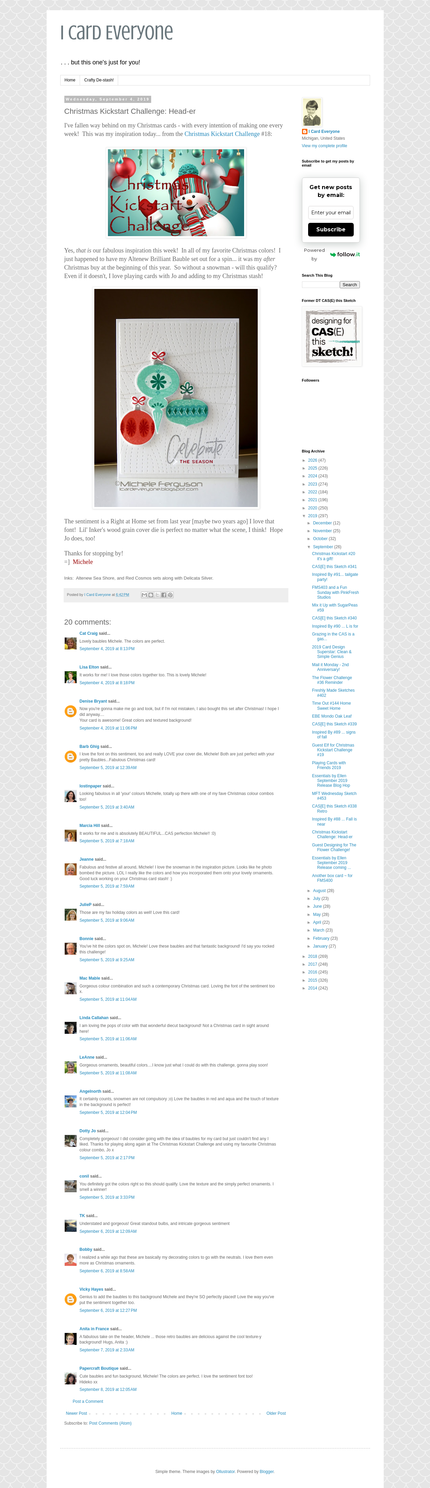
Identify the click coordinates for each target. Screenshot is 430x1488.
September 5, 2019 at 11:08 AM (108, 1073)
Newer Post (76, 1413)
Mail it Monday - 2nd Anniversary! (330, 667)
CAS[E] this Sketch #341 (334, 566)
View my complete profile (324, 145)
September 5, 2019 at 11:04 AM (108, 999)
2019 (313, 515)
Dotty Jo (88, 1131)
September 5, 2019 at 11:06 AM (108, 1039)
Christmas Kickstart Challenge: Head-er (332, 834)
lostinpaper (91, 786)
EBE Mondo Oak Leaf (331, 716)
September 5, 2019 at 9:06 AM (107, 920)
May (317, 914)
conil (84, 1176)
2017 (313, 964)
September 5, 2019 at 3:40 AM (107, 807)
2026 (313, 460)
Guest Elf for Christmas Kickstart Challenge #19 (333, 750)
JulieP (86, 904)
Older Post (276, 1413)
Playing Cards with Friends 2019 (329, 765)
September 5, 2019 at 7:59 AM (107, 886)
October (321, 538)
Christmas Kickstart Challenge (222, 134)
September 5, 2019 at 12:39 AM (108, 767)
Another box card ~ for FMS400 (332, 878)
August (320, 890)
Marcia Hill (90, 825)
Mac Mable (90, 978)
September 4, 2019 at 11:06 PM (108, 728)
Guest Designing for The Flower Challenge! (334, 847)
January (321, 946)
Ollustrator (225, 1471)
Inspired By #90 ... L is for (335, 626)
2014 (313, 988)
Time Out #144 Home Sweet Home (331, 705)
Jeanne (87, 859)
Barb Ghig (89, 746)
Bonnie (87, 938)
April (317, 922)
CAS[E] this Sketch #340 (334, 618)
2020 (313, 508)
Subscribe (331, 229)
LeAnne (87, 1057)
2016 (313, 972)
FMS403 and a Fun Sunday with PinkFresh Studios (335, 592)
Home (70, 80)
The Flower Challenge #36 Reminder (332, 680)
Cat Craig (89, 633)
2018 (313, 956)
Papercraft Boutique (99, 1368)
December (323, 523)
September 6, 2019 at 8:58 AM (107, 1271)
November (323, 530)
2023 (313, 484)
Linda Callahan (94, 1017)
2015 (313, 980)
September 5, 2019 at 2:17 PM (107, 1157)
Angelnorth (90, 1091)
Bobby (86, 1249)
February (321, 938)
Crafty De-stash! (99, 80)
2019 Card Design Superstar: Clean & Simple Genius (331, 652)
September (323, 546)
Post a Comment (88, 1401)
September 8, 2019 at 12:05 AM (108, 1389)
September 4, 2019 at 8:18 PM (107, 682)
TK (82, 1215)
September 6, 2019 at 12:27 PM (108, 1310)
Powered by (332, 254)
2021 (313, 499)
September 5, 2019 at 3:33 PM (107, 1197)
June (318, 906)
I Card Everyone (116, 32)
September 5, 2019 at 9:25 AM (107, 959)
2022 (313, 492)
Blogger (267, 1471)
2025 (313, 468)
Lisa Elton (89, 667)
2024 (313, 476)
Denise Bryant (93, 701)
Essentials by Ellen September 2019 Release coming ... (331, 863)
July (317, 898)
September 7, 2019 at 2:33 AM (107, 1350)
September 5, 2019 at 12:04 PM (108, 1112)
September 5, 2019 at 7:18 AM (107, 841)
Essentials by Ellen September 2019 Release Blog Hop (331, 780)
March (319, 930)
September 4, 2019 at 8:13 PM (107, 648)
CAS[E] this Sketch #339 (334, 724)
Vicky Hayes (91, 1289)
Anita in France (94, 1328)
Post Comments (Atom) (110, 1423)
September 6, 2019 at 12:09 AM (108, 1231)
